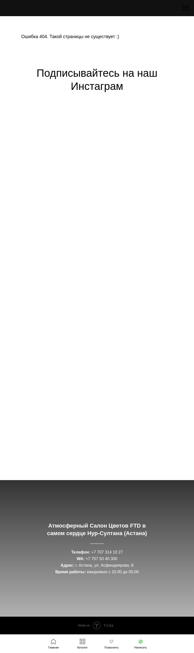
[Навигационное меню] (185, 8)
